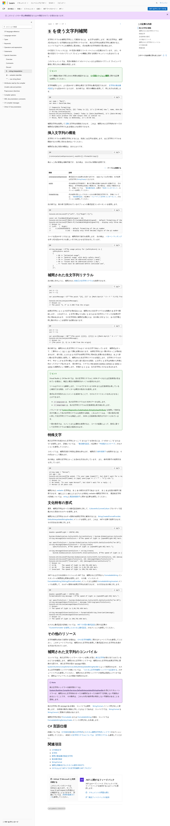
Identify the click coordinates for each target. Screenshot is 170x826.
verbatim (60, 490)
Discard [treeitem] (8, 67)
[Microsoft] (4, 3)
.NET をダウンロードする (157, 9)
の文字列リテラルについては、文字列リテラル (89, 735)
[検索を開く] (157, 3)
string (65, 496)
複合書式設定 (90, 188)
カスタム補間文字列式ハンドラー (98, 732)
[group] (85, 109)
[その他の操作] (120, 24)
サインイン (163, 3)
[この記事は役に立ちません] (166, 55)
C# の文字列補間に (85, 639)
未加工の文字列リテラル (83, 280)
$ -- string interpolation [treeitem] (14, 71)
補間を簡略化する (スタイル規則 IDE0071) (68, 765)
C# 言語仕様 (66, 732)
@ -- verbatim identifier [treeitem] (14, 75)
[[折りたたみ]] (31, 22)
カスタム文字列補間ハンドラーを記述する (100, 670)
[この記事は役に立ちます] (163, 55)
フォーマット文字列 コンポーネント (104, 197)
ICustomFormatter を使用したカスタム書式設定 (67, 627)
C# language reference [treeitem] (11, 31)
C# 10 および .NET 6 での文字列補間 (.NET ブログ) (71, 768)
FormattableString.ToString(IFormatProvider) (64, 581)
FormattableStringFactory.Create (60, 720)
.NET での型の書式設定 (86, 624)
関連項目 (142, 48)
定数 (67, 123)
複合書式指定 (57, 759)
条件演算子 (101, 451)
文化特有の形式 (144, 37)
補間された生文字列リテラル (149, 31)
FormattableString (111, 575)
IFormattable (67, 717)
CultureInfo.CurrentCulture (99, 508)
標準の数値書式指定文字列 (62, 756)
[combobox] (17, 27)
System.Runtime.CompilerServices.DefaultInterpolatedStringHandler (73, 667)
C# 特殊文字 (56, 750)
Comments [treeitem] (9, 63)
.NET (56, 24)
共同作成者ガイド (62, 795)
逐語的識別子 (75, 496)
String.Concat (53, 712)
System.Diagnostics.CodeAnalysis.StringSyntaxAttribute (84, 410)
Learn (50, 24)
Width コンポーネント (110, 188)
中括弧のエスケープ (107, 443)
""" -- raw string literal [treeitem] (13, 79)
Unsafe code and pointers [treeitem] (12, 87)
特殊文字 (142, 34)
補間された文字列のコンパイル (149, 42)
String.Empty (81, 179)
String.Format (98, 706)
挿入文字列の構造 (145, 28)
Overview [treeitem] (9, 59)
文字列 (54, 753)
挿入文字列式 (78, 732)
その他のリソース (145, 39)
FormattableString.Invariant (107, 581)
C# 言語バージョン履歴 (100, 75)
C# (63, 24)
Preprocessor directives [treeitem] (12, 91)
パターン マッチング (114, 236)
